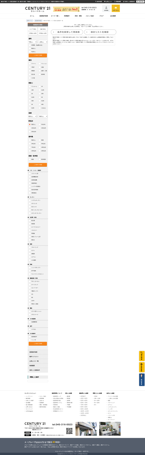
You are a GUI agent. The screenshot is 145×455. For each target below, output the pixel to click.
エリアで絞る (32, 29)
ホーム (32, 16)
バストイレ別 (111, 415)
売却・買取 (78, 16)
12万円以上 (83, 415)
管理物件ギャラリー (58, 411)
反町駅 (68, 400)
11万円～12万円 (85, 413)
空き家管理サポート (58, 409)
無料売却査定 (42, 407)
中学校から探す (43, 33)
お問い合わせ (116, 10)
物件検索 (28, 398)
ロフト (109, 413)
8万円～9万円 (84, 407)
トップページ (29, 396)
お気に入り (108, 1)
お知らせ (41, 400)
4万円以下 (83, 396)
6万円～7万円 (84, 402)
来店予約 (140, 1)
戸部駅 (68, 404)
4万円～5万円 (84, 398)
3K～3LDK (97, 402)
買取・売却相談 (43, 404)
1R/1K (95, 396)
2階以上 (110, 417)
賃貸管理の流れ (57, 400)
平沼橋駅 (69, 407)
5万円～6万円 (84, 400)
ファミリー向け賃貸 (113, 396)
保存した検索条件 (34, 370)
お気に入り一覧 (34, 361)
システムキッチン (112, 407)
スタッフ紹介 (90, 16)
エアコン (110, 404)
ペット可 (110, 409)
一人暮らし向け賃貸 (113, 398)
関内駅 (68, 398)
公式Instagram (29, 411)
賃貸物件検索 (43, 16)
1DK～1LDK (97, 398)
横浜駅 (68, 396)
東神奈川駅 (69, 402)
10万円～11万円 (85, 411)
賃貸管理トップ (57, 396)
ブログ (101, 16)
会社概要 (113, 16)
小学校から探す (33, 33)
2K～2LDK (97, 400)
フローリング (111, 402)
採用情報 (106, 10)
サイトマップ (29, 409)
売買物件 (67, 16)
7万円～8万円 (84, 404)
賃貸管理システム (57, 402)
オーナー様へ (55, 16)
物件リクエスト (34, 356)
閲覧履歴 (117, 1)
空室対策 (55, 404)
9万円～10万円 (84, 409)
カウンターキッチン (113, 411)
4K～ (95, 404)
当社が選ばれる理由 (58, 398)
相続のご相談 (56, 407)
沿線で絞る (43, 29)
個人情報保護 (29, 404)
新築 (109, 400)
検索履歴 (32, 365)
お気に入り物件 (30, 400)
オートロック (111, 419)
